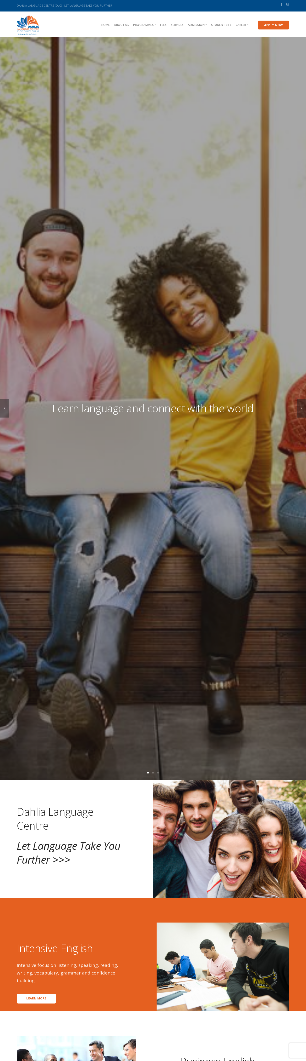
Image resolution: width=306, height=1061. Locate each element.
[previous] (4, 408)
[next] (301, 408)
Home (105, 25)
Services (177, 25)
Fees (163, 25)
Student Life (221, 25)
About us (121, 25)
